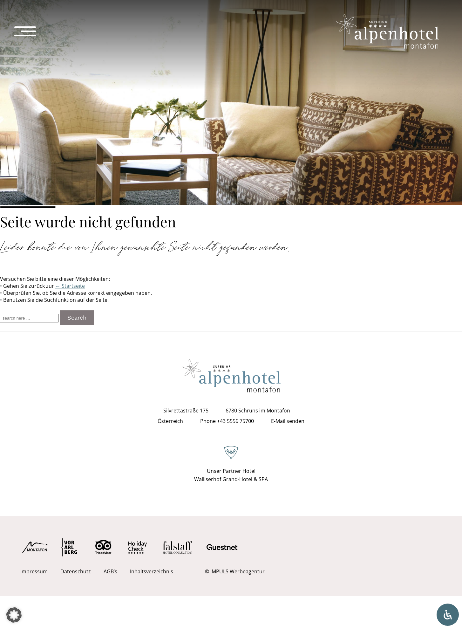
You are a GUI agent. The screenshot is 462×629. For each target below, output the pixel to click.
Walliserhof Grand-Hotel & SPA (231, 479)
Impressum (34, 571)
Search (76, 317)
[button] (14, 615)
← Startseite (70, 285)
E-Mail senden (287, 421)
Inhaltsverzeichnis (151, 571)
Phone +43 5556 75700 (227, 421)
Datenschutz (75, 571)
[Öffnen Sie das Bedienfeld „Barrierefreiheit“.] (448, 615)
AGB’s (110, 571)
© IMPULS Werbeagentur (235, 571)
